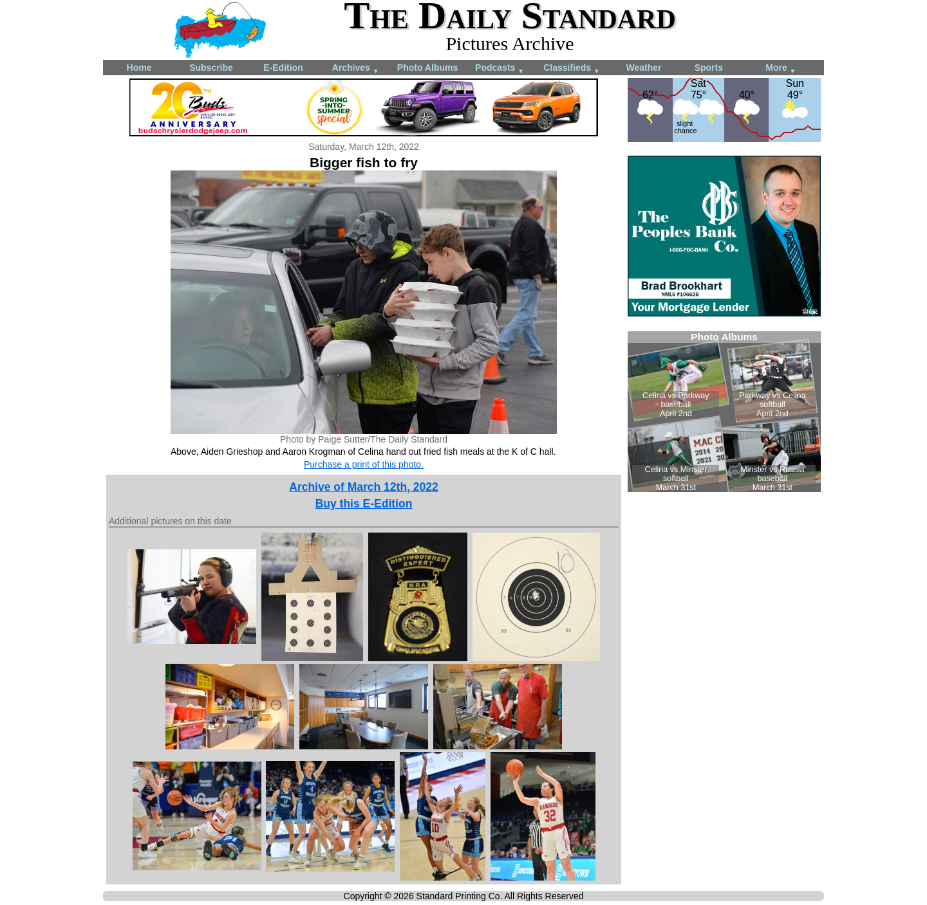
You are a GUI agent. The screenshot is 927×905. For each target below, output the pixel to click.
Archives (355, 68)
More (780, 68)
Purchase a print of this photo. (364, 464)
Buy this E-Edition (364, 503)
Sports (709, 67)
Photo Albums (427, 67)
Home (139, 67)
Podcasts (499, 68)
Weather (644, 67)
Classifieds (571, 68)
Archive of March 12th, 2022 (363, 486)
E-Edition (283, 67)
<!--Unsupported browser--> (724, 411)
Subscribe (211, 67)
